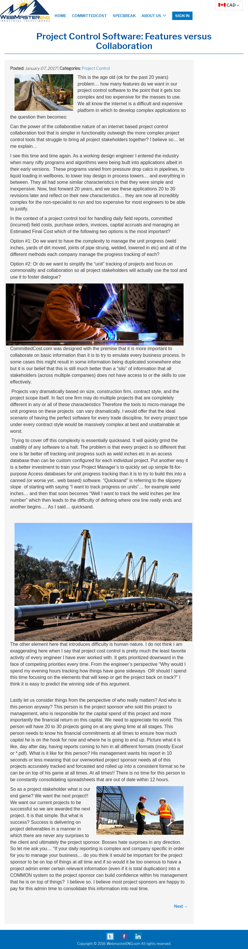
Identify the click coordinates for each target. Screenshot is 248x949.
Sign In (182, 15)
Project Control (96, 68)
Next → (181, 906)
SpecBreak (124, 15)
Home (60, 15)
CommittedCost (89, 15)
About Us (151, 15)
